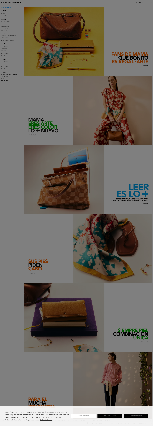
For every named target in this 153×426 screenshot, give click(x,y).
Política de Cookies (46, 420)
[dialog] (76, 416)
